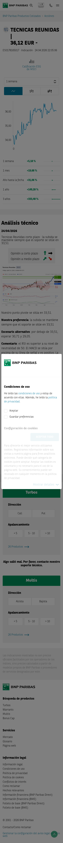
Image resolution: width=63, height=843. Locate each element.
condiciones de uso (29, 393)
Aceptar (13, 411)
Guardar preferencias (21, 417)
